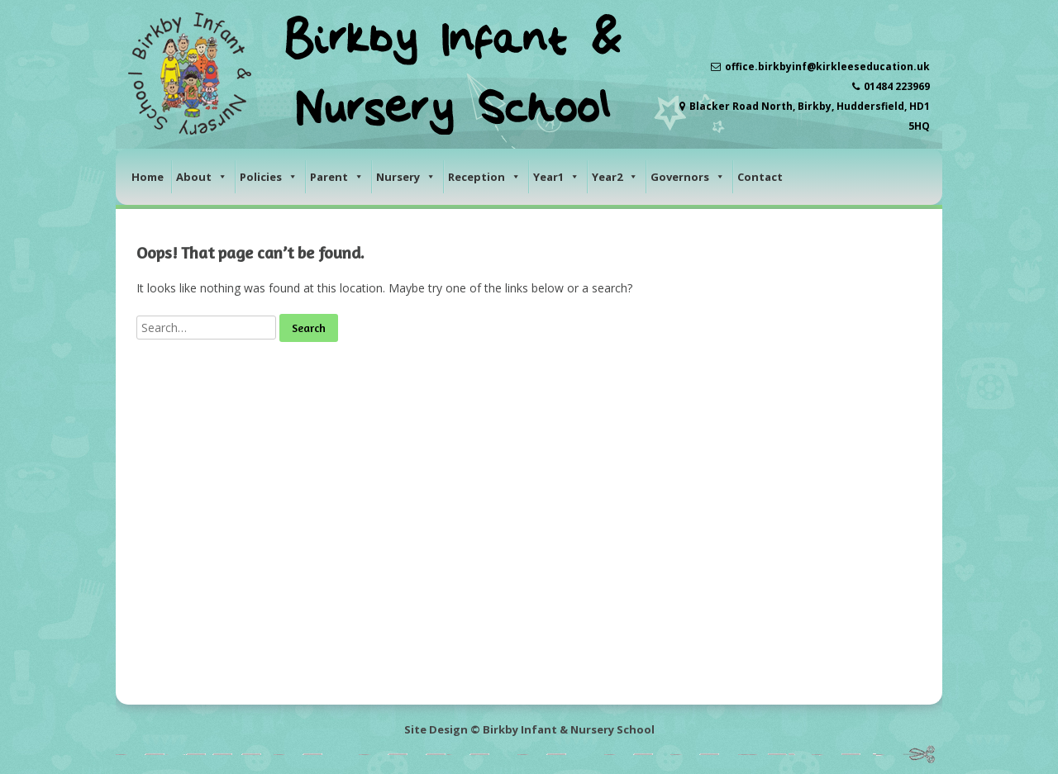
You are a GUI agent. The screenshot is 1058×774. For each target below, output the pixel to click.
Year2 (615, 176)
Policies (269, 176)
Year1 (556, 176)
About (201, 176)
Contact (760, 176)
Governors (688, 176)
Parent (337, 176)
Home (147, 176)
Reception (484, 176)
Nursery (406, 176)
